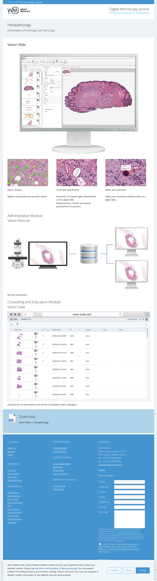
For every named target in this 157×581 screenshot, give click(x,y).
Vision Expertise (60, 473)
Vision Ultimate (14, 480)
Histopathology (14, 519)
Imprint (101, 470)
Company (103, 486)
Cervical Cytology (15, 502)
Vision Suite (58, 470)
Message (103, 512)
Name (101, 481)
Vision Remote (60, 451)
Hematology (13, 492)
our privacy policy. (119, 540)
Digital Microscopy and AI (129, 11)
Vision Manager (60, 448)
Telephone (104, 502)
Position (102, 492)
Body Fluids (12, 499)
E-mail (101, 497)
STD (9, 505)
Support (11, 451)
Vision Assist (13, 473)
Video (10, 454)
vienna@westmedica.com (110, 464)
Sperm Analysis (14, 512)
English (31, 2)
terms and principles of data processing (58, 568)
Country (102, 507)
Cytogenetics (13, 515)
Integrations (58, 489)
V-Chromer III (59, 485)
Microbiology (13, 509)
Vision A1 (11, 470)
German (39, 2)
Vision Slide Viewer (62, 463)
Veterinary (12, 522)
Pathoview (58, 467)
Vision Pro (12, 476)
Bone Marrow (13, 495)
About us (11, 448)
